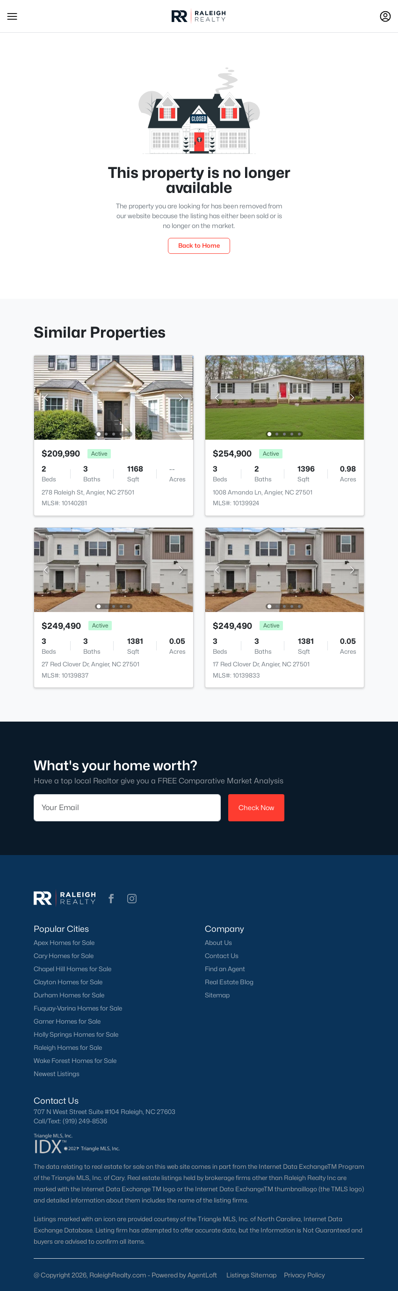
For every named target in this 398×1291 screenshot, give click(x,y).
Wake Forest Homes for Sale (75, 1060)
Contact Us (222, 955)
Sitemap (217, 995)
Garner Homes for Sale (67, 1021)
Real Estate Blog (229, 982)
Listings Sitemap (251, 1275)
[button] (12, 16)
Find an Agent (225, 969)
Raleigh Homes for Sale (68, 1047)
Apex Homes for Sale (64, 942)
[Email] (127, 807)
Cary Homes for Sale (64, 955)
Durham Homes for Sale (69, 995)
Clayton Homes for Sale (68, 982)
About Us (218, 942)
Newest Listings (57, 1073)
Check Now (256, 807)
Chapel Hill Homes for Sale (72, 969)
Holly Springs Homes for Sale (76, 1034)
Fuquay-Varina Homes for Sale (78, 1008)
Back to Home (199, 245)
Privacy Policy (304, 1275)
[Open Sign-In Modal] (385, 16)
